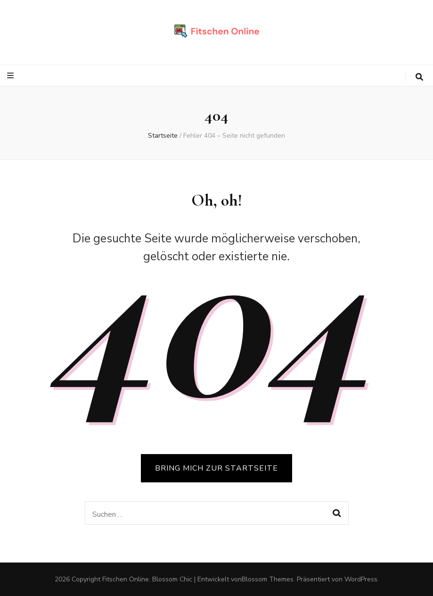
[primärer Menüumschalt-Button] (11, 76)
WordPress (360, 579)
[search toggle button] (419, 77)
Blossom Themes (268, 579)
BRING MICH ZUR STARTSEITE (216, 468)
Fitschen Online (125, 579)
